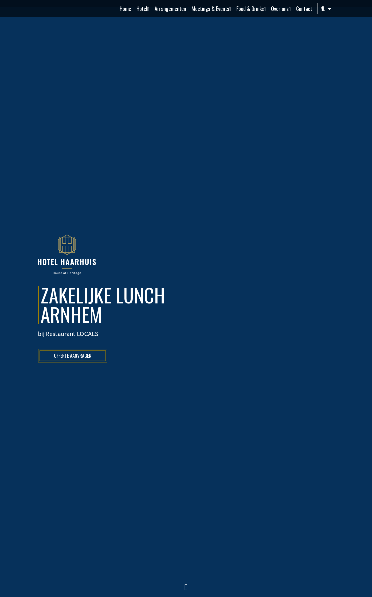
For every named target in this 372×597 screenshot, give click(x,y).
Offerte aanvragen (72, 355)
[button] (140, 8)
